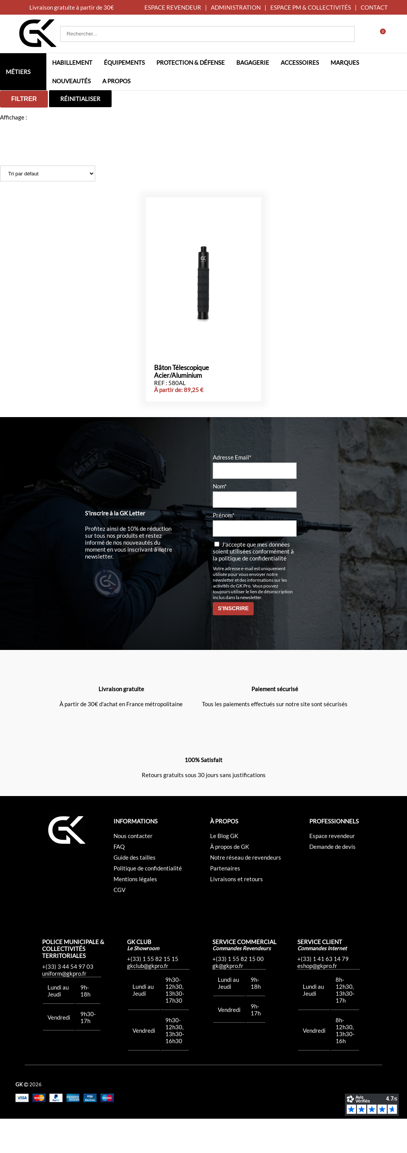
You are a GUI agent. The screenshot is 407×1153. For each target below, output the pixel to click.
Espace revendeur (332, 870)
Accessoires (300, 62)
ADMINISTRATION (236, 7)
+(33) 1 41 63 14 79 (323, 993)
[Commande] (47, 173)
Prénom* (223, 549)
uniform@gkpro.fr (64, 1007)
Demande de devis (332, 880)
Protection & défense (190, 62)
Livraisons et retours (236, 913)
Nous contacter (133, 870)
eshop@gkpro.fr (317, 999)
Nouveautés (71, 80)
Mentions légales (135, 913)
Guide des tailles (135, 891)
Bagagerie (252, 62)
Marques (345, 62)
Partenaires (225, 902)
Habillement (72, 62)
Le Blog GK (224, 870)
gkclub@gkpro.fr (147, 999)
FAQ (119, 880)
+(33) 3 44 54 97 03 (67, 1000)
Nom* (220, 520)
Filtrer (24, 99)
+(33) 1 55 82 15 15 (152, 993)
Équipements (124, 62)
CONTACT (374, 7)
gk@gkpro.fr (227, 999)
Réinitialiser (80, 98)
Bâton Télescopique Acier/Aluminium (181, 406)
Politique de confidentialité (148, 902)
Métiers (18, 71)
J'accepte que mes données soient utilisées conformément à (253, 585)
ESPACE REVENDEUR (172, 7)
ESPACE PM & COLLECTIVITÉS (310, 7)
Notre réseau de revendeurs (245, 891)
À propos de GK (229, 880)
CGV (119, 924)
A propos (116, 80)
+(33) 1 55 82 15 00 (238, 993)
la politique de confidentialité (250, 592)
